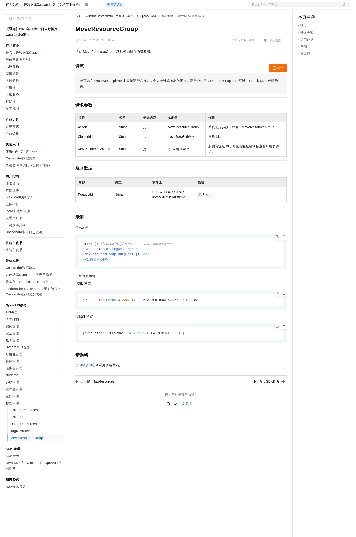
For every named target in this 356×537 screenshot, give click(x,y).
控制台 (314, 7)
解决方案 (74, 7)
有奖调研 (115, 19)
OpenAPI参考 (148, 31)
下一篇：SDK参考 (269, 397)
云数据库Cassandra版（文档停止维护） (53, 19)
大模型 (48, 7)
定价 (100, 7)
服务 (137, 7)
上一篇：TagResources (94, 397)
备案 (303, 7)
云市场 (113, 7)
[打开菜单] (7, 7)
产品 (60, 7)
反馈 (186, 419)
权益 (89, 7)
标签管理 (167, 31)
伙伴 (126, 7)
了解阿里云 (153, 7)
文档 (293, 7)
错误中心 (89, 381)
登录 (342, 7)
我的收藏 (275, 55)
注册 (325, 7)
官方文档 (12, 19)
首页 (78, 31)
